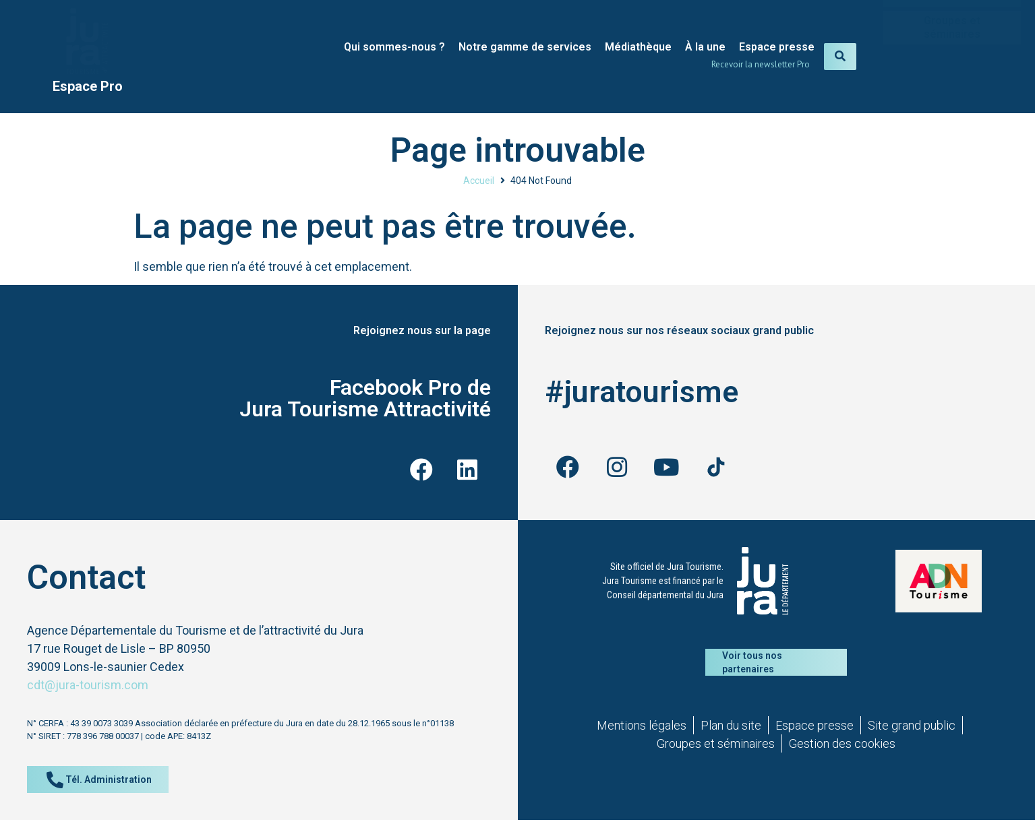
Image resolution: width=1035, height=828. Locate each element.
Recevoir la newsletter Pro (760, 64)
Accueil (478, 180)
